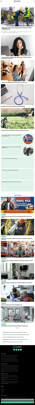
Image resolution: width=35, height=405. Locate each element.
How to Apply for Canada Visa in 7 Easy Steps (9, 158)
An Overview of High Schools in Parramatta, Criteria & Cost (14, 82)
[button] (33, 1)
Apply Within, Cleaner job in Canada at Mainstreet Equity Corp (14, 325)
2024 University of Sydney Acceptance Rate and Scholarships (10, 365)
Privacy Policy (3, 390)
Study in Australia (4, 80)
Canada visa (3, 214)
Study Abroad (3, 104)
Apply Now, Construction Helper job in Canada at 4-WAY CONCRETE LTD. (16, 28)
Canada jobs (3, 55)
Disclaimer (2, 389)
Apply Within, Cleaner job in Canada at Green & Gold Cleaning (10, 381)
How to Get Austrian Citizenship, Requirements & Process (9, 359)
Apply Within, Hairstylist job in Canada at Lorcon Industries (13, 341)
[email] (17, 400)
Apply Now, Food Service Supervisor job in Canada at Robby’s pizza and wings (16, 334)
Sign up (17, 402)
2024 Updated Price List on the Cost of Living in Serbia (9, 358)
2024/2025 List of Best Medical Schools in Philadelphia (13, 106)
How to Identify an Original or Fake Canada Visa (10, 170)
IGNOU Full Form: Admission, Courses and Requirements (9, 368)
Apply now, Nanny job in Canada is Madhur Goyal (11, 304)
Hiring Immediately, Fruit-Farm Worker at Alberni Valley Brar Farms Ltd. (15, 332)
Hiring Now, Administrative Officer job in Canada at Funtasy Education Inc (15, 339)
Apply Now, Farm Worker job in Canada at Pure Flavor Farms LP (14, 130)
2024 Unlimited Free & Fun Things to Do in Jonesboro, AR (11, 181)
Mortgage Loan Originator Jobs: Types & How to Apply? (9, 375)
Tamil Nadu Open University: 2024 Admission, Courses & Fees (10, 369)
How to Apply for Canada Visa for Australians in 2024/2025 (9, 355)
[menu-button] (1, 1)
